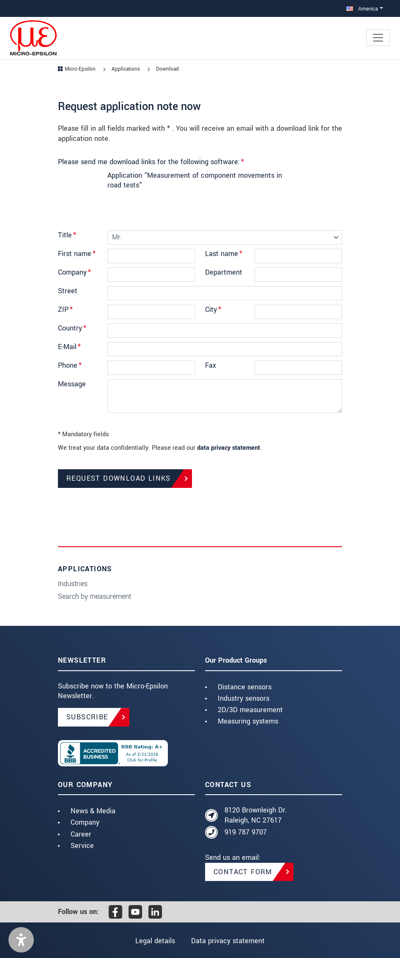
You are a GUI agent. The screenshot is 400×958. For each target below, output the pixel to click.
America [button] (362, 9)
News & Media (93, 811)
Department (223, 272)
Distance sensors (244, 687)
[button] (21, 939)
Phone (70, 365)
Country (72, 328)
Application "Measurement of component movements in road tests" (194, 180)
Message (72, 384)
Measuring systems (248, 721)
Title (67, 235)
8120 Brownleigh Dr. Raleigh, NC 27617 (256, 815)
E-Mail (69, 347)
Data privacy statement (228, 941)
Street (67, 291)
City (213, 309)
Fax (210, 365)
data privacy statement (228, 447)
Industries (73, 584)
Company (74, 272)
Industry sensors (243, 698)
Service (82, 845)
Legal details (155, 941)
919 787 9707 (246, 832)
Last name (223, 254)
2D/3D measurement (250, 709)
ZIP (65, 309)
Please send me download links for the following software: (151, 162)
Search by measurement (94, 596)
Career (81, 834)
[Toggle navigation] (378, 37)
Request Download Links (118, 478)
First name (77, 254)
